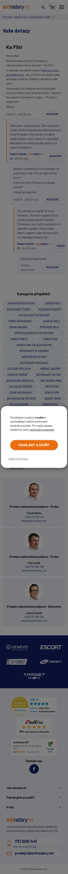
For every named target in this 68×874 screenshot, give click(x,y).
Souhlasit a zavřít (34, 445)
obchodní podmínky (42, 429)
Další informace (18, 458)
